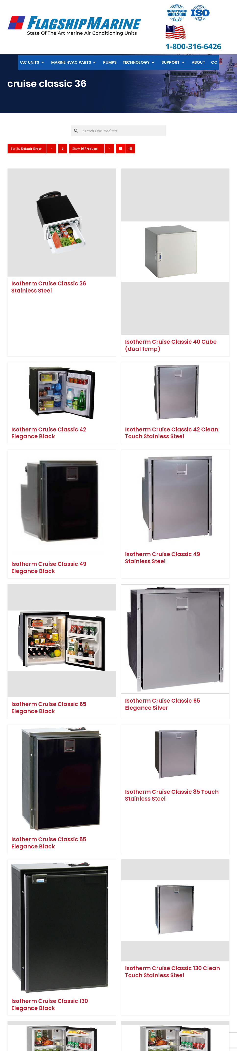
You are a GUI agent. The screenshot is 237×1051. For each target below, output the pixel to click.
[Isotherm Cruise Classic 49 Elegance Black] (62, 503)
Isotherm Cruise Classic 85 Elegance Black (48, 843)
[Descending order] (62, 149)
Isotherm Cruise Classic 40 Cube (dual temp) (171, 345)
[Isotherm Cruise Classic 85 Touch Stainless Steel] (175, 754)
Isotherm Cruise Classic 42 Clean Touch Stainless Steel (171, 433)
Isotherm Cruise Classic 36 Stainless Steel (48, 287)
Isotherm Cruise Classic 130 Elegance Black (49, 1004)
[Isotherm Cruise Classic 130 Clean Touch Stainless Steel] (175, 910)
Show (85, 149)
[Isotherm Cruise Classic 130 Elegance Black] (62, 926)
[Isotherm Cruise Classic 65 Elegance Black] (62, 640)
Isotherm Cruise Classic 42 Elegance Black (48, 433)
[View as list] (130, 148)
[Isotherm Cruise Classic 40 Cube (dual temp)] (175, 252)
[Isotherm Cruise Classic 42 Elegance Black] (62, 392)
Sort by (26, 149)
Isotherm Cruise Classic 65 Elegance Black (48, 707)
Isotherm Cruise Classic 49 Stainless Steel (162, 557)
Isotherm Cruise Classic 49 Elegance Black (48, 567)
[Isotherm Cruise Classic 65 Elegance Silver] (175, 639)
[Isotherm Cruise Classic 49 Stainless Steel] (175, 498)
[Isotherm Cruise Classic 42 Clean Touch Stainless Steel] (175, 392)
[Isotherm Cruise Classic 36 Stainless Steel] (62, 223)
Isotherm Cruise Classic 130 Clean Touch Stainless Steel (172, 972)
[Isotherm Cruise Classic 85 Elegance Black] (62, 778)
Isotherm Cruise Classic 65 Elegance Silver (162, 704)
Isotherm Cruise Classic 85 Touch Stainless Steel (172, 795)
